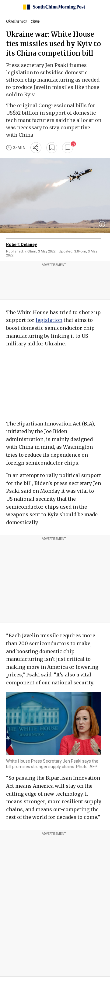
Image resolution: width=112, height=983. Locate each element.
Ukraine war (16, 21)
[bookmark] (51, 147)
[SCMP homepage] (53, 7)
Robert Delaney (21, 244)
